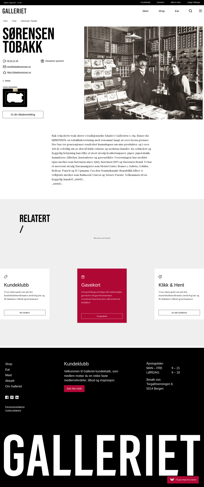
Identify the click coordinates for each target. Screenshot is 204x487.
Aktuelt (9, 380)
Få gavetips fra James (183, 480)
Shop (8, 364)
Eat (7, 369)
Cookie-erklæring (13, 410)
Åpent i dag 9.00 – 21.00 (16, 2)
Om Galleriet (13, 386)
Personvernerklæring (15, 407)
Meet (8, 375)
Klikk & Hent (176, 2)
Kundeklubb (145, 2)
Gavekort (160, 2)
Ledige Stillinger (193, 2)
